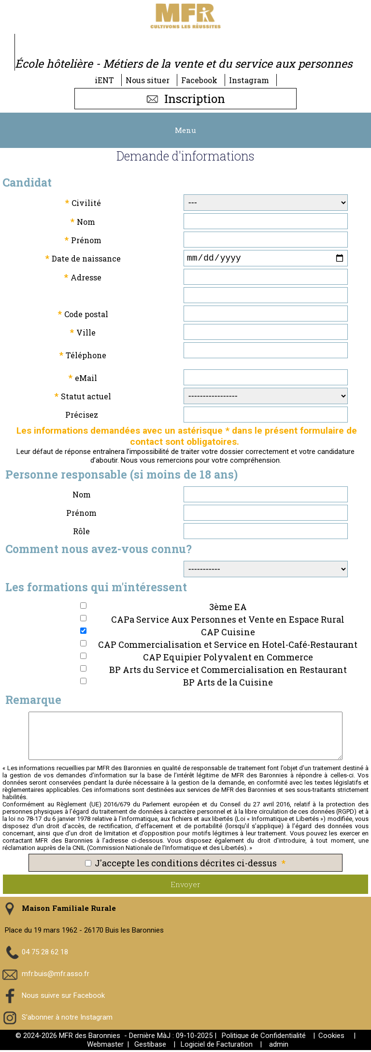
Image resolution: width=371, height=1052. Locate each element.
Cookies (331, 1037)
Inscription (185, 98)
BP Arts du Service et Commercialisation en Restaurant (228, 671)
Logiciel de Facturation (217, 1046)
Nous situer (148, 80)
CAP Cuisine (228, 634)
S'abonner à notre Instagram (67, 1018)
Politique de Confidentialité (264, 1037)
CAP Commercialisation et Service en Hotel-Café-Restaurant (227, 646)
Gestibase (150, 1046)
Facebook (199, 80)
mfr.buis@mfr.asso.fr (55, 975)
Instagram (249, 80)
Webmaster (105, 1046)
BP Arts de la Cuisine (228, 684)
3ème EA (228, 608)
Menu (185, 130)
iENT (104, 80)
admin (278, 1046)
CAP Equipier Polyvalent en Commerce (228, 659)
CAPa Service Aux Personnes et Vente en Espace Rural (227, 621)
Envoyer (185, 886)
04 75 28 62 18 (45, 953)
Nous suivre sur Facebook (63, 997)
